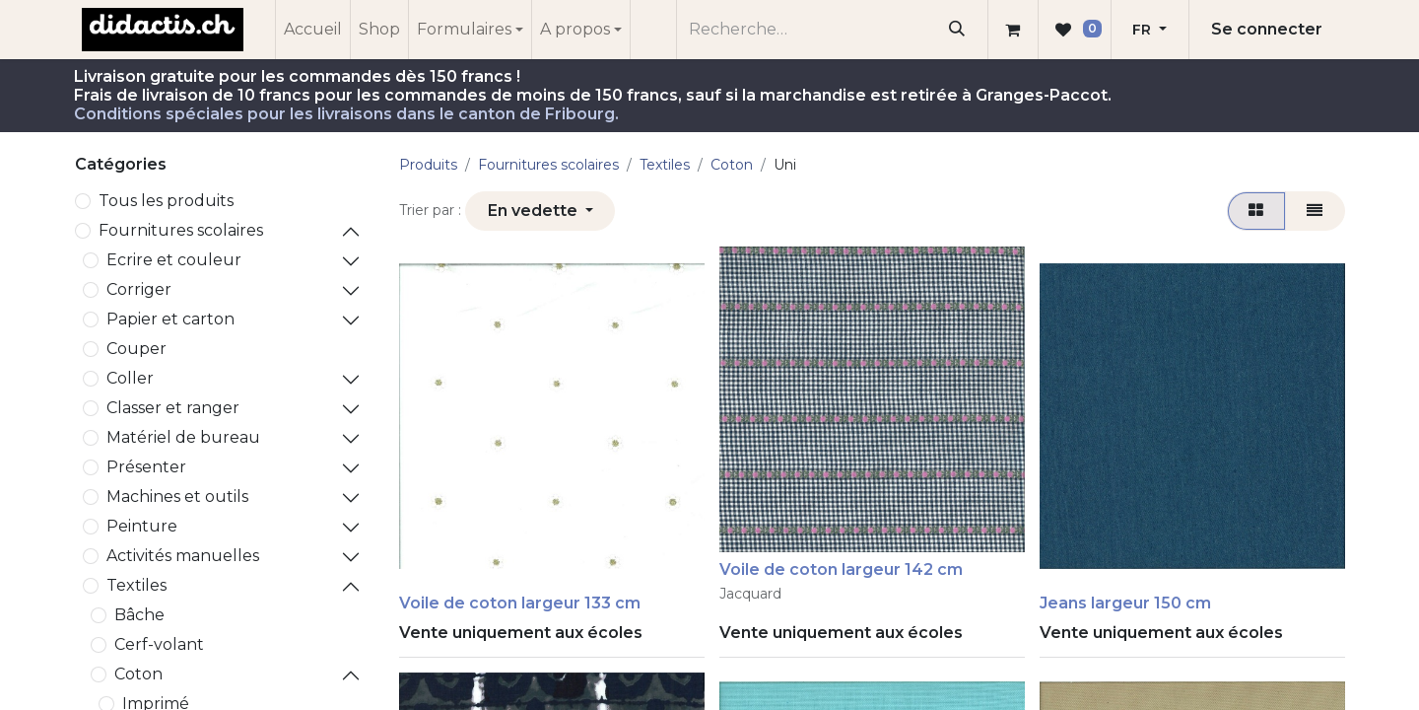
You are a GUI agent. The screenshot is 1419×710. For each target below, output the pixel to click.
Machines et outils (177, 496)
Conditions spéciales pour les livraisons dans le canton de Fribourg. (346, 114)
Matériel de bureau (183, 437)
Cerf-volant (159, 644)
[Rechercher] (957, 29)
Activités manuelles (182, 555)
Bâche (139, 614)
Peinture (141, 526)
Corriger (138, 289)
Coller (130, 378)
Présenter (146, 467)
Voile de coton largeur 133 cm (520, 603)
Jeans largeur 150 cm (1125, 603)
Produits (428, 165)
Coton (138, 674)
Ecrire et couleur (173, 259)
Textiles (136, 585)
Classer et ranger (172, 407)
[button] (540, 211)
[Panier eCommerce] (1013, 29)
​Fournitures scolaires (181, 230)
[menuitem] (313, 29)
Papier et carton (170, 319)
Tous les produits (166, 200)
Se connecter (1266, 29)
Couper (136, 348)
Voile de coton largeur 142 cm (841, 569)
